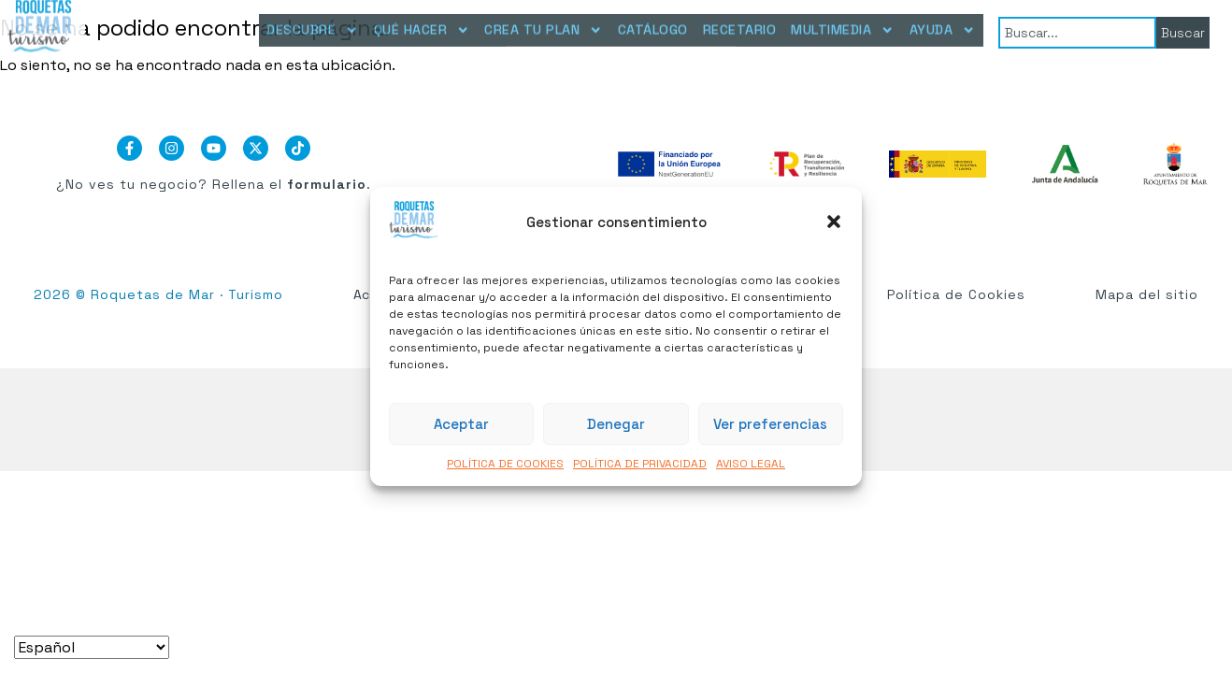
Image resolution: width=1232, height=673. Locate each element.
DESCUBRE (312, 22)
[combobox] (1077, 29)
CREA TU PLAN (543, 22)
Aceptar (461, 424)
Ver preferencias (770, 424)
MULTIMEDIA (842, 22)
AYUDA (943, 22)
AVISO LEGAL (750, 464)
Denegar (616, 424)
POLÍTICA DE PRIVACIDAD (640, 464)
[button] (833, 221)
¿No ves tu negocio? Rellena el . (213, 184)
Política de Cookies (956, 294)
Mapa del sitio (1147, 294)
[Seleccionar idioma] (91, 647)
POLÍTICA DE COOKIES (505, 464)
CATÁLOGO (653, 21)
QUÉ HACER (422, 22)
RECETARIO (740, 21)
